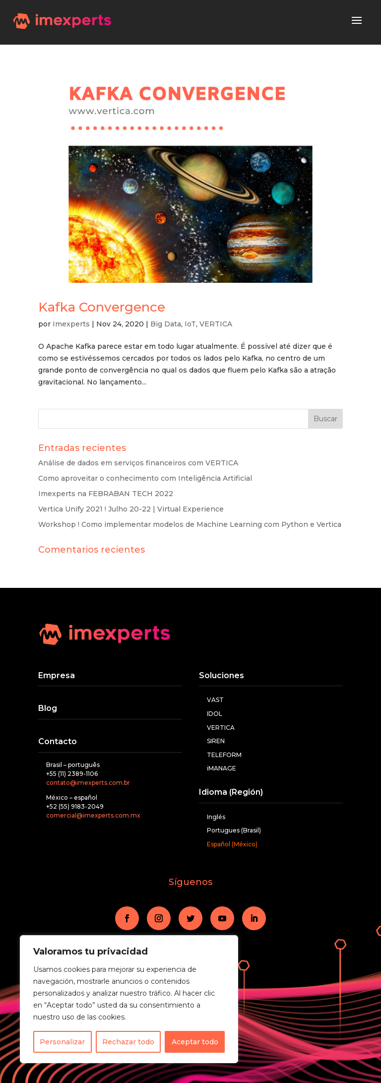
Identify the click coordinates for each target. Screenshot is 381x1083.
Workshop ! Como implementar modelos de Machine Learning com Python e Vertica (189, 524)
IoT (190, 323)
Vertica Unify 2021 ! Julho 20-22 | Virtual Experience (131, 509)
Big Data (165, 323)
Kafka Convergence (101, 307)
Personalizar (62, 1041)
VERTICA (215, 323)
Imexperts (71, 323)
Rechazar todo (128, 1041)
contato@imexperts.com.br (88, 782)
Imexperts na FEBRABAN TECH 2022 (105, 493)
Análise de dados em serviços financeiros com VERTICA (138, 462)
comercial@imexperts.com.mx (93, 815)
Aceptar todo (195, 1041)
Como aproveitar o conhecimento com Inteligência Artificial (145, 478)
